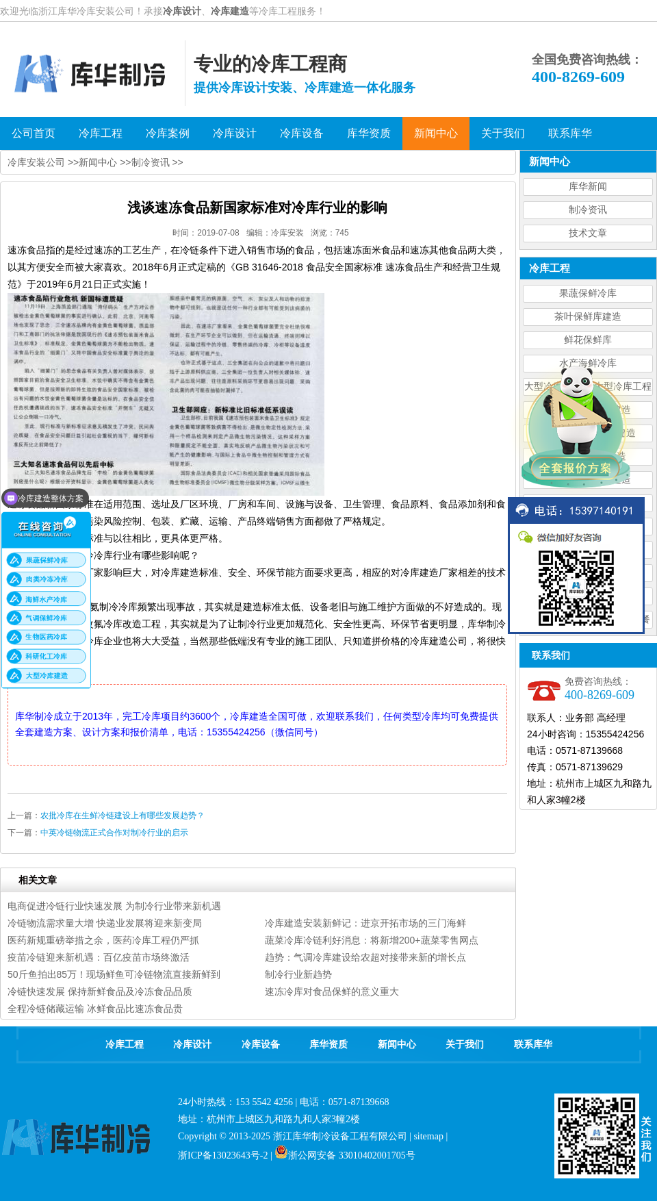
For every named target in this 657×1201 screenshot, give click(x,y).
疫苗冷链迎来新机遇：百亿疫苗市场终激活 (99, 957)
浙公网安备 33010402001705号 (344, 1155)
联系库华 (533, 1044)
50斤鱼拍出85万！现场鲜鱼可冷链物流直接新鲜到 (114, 974)
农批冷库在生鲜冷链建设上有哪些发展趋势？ (122, 815)
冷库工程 (124, 1044)
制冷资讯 (588, 210)
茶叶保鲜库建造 (587, 317)
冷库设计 (182, 10)
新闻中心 (98, 162)
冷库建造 (230, 10)
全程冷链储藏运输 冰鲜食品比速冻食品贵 (95, 1008)
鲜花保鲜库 (588, 340)
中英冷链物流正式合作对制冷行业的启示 (114, 832)
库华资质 (328, 1044)
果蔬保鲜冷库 (588, 293)
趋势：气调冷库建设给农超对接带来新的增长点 (365, 957)
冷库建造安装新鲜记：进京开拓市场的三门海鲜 (365, 923)
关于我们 (465, 1044)
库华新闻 (588, 186)
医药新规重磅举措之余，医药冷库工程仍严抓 (103, 940)
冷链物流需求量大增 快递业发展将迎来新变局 (105, 923)
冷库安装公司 (36, 162)
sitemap (428, 1136)
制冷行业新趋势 (298, 974)
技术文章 (588, 233)
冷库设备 (261, 1044)
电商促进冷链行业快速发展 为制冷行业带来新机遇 (114, 905)
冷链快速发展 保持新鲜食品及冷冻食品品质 (100, 991)
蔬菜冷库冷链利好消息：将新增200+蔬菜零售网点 (371, 940)
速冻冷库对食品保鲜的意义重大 (332, 991)
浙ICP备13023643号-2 (223, 1155)
